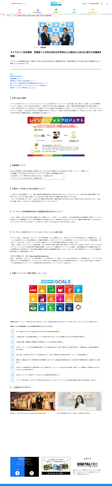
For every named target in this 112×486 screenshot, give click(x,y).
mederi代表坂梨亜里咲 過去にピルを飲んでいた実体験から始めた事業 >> (73, 413)
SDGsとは (84, 3)
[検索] (102, 4)
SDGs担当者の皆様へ (94, 3)
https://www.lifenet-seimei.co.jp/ (39, 256)
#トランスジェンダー (14, 66)
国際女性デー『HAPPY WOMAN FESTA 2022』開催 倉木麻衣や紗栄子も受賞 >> (28, 413)
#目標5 (21, 66)
